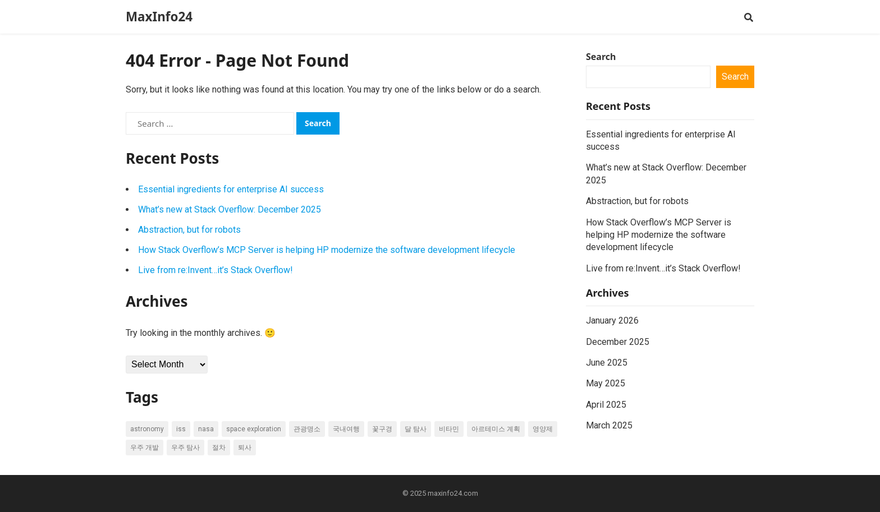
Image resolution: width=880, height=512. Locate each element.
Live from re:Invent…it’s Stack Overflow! (215, 270)
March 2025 (609, 425)
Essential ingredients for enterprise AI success (231, 189)
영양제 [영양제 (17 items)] (543, 429)
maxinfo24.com (453, 493)
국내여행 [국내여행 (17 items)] (346, 429)
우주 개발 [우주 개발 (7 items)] (144, 447)
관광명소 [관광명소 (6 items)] (307, 429)
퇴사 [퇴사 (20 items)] (244, 447)
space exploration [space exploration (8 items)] (253, 429)
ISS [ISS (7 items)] (181, 429)
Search (601, 56)
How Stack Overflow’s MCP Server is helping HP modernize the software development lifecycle (326, 250)
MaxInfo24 (159, 16)
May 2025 (605, 383)
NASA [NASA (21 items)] (206, 429)
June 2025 (606, 362)
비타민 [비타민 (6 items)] (449, 429)
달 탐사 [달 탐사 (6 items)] (416, 429)
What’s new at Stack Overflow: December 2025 (229, 209)
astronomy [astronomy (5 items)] (147, 429)
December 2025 (617, 341)
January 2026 (612, 320)
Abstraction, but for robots (189, 229)
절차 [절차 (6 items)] (219, 447)
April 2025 (606, 404)
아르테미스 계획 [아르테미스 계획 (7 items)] (495, 429)
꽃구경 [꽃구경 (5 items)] (382, 429)
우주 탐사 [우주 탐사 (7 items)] (185, 447)
